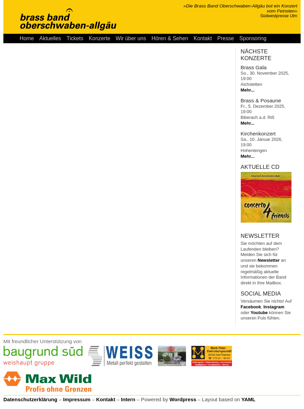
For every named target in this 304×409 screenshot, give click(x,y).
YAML (248, 399)
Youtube (259, 312)
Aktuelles (50, 38)
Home (27, 38)
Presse (225, 38)
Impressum (76, 399)
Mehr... (248, 90)
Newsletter (269, 260)
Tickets (75, 38)
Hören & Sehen (169, 38)
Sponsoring (252, 38)
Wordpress (182, 399)
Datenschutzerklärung (30, 399)
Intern (128, 399)
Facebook (251, 306)
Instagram (273, 306)
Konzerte (99, 38)
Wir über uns (131, 38)
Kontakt (203, 38)
